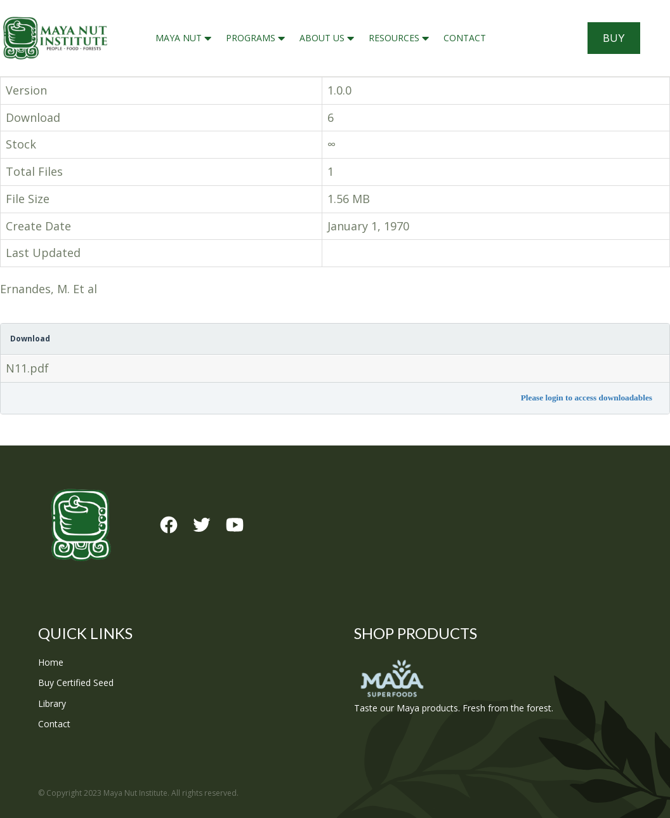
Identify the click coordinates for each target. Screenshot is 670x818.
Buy (614, 38)
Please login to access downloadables (586, 397)
